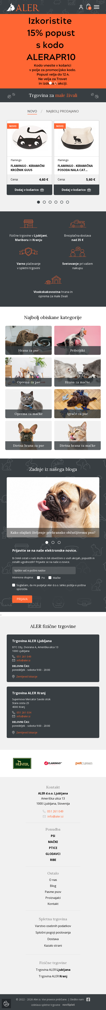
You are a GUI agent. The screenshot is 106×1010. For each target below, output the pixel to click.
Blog (53, 886)
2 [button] (55, 83)
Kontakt (53, 904)
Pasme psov (53, 892)
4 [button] (55, 202)
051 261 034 (21, 712)
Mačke (57, 577)
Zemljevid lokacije (24, 676)
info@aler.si (21, 660)
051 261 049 (21, 656)
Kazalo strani (53, 946)
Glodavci (53, 854)
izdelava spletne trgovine (45, 1005)
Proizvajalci (53, 898)
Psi (43, 577)
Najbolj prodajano (62, 111)
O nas (53, 880)
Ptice (53, 848)
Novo (32, 111)
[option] (53, 51)
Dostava (53, 939)
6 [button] (67, 202)
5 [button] (61, 202)
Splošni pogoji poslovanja (53, 932)
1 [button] (50, 83)
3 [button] (50, 202)
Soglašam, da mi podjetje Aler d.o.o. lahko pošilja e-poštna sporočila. (51, 587)
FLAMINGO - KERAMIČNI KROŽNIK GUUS (28, 168)
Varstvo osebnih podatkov (53, 926)
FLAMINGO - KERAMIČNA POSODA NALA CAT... (75, 168)
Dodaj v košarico (29, 190)
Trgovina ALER (53, 970)
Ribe (53, 860)
